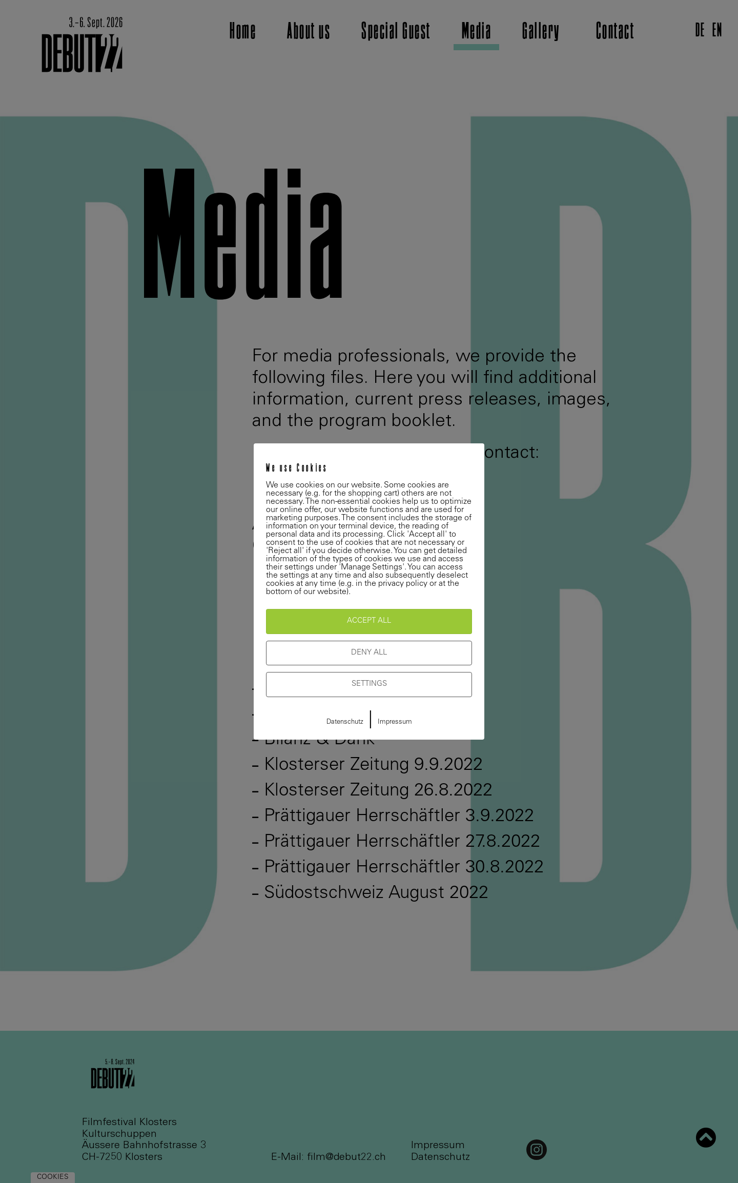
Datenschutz (344, 722)
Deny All (369, 653)
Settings (369, 684)
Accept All (369, 621)
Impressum (395, 722)
